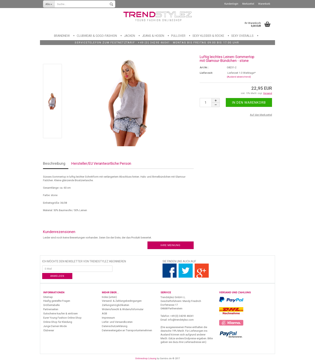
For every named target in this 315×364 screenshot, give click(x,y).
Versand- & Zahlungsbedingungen (122, 300)
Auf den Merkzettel (261, 114)
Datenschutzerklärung (114, 326)
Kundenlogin (231, 3)
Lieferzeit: (206, 72)
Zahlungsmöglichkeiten (115, 305)
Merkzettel (248, 3)
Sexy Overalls (242, 36)
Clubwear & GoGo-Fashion (97, 36)
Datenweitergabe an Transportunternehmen (127, 330)
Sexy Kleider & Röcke (208, 36)
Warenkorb (264, 3)
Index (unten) (109, 297)
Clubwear (48, 330)
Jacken (129, 36)
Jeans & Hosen (153, 36)
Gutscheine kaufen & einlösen (60, 313)
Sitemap (48, 297)
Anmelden (57, 276)
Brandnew (62, 36)
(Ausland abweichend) (239, 77)
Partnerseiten (50, 309)
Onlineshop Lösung (145, 358)
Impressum (108, 317)
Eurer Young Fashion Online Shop (62, 317)
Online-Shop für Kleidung (57, 321)
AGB (104, 313)
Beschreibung (54, 163)
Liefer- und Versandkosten (117, 321)
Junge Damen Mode (55, 326)
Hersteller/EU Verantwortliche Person (101, 163)
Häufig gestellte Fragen (56, 300)
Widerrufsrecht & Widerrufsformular (122, 309)
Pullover (178, 36)
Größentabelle (51, 305)
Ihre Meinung (170, 245)
